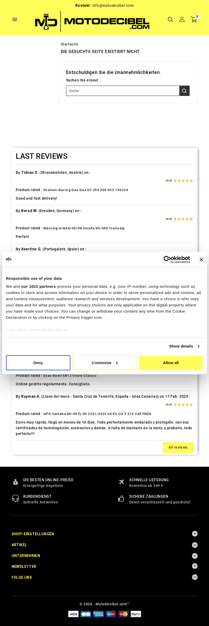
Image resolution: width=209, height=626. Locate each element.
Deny (38, 362)
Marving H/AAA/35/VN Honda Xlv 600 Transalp (84, 228)
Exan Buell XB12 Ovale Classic (70, 376)
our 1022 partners (38, 286)
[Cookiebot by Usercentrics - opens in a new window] (167, 259)
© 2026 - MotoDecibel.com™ (104, 604)
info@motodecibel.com (113, 5)
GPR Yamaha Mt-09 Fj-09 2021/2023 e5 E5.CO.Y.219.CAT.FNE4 (97, 414)
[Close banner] (201, 259)
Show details (181, 346)
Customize (105, 362)
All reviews (177, 447)
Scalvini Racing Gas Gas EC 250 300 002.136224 (85, 190)
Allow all (171, 362)
